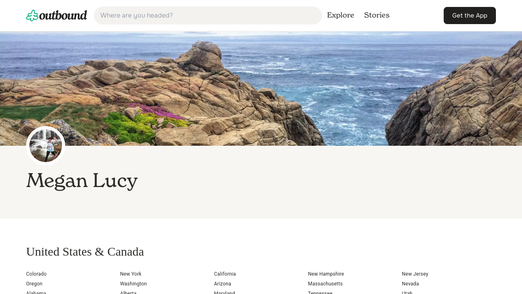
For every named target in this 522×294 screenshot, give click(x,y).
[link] (56, 15)
